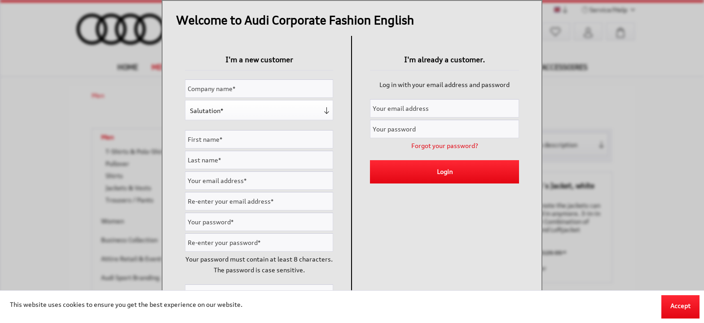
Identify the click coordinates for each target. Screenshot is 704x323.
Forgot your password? (444, 145)
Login (445, 171)
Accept (680, 306)
